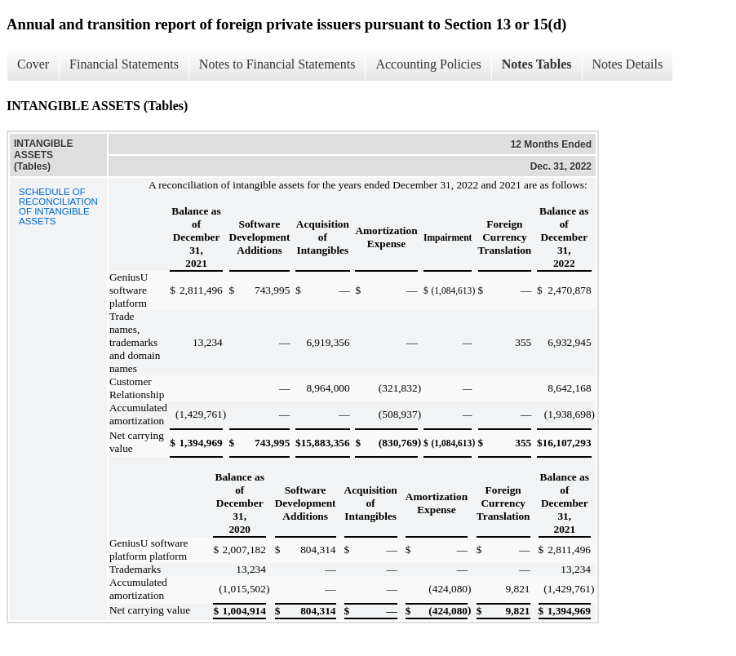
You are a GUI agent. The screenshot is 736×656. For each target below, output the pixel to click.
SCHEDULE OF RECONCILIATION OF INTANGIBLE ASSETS (58, 206)
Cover (33, 64)
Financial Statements (124, 64)
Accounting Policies (428, 64)
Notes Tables (537, 64)
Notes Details (627, 64)
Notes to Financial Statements (277, 64)
